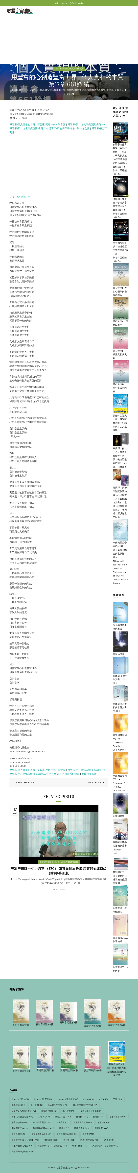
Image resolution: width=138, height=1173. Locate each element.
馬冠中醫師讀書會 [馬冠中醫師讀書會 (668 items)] (23, 1151)
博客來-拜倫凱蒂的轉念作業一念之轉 (69, 128)
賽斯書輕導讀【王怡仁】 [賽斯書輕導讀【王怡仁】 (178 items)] (25, 1140)
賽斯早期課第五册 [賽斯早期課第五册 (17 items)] (41, 1134)
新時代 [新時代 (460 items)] (82, 1117)
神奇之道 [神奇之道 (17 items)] (62, 1122)
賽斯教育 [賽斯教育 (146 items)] (101, 1128)
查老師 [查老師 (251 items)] (98, 1117)
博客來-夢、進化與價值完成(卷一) (86, 124)
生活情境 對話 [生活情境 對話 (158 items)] (42, 1122)
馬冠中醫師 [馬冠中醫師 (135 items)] (79, 1146)
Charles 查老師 (61, 68)
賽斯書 (110, 89)
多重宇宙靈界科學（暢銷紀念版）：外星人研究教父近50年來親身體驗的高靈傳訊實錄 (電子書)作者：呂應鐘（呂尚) (121, 153)
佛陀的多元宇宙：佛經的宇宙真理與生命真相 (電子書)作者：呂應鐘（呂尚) (121, 202)
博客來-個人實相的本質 (22, 124)
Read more (59, 889)
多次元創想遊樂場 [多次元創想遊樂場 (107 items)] (91, 1111)
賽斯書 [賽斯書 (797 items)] (88, 1134)
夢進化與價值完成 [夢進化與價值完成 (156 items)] (22, 1117)
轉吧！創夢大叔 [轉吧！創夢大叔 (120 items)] (89, 1140)
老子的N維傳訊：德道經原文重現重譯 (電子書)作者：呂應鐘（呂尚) (121, 246)
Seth (45, 89)
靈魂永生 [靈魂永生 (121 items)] (60, 1146)
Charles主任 (36, 89)
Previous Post (25, 782)
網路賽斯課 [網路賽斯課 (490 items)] (20, 1128)
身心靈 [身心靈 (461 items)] (69, 1140)
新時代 (70, 89)
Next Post (94, 782)
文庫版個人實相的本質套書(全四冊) (121, 702)
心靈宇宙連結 (63, 1167)
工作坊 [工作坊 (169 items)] (44, 1117)
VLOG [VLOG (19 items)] (103, 1099)
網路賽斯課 (80, 89)
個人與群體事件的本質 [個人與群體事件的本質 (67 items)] (85, 1105)
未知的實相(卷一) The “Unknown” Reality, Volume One (121, 736)
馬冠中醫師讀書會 (70, 862)
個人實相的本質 (76, 68)
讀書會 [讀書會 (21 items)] (64, 1128)
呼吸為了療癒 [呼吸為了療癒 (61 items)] (49, 1111)
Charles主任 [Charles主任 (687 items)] (20, 1099)
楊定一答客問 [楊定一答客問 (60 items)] (118, 1117)
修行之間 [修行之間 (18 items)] (37, 1105)
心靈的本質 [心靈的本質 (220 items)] (63, 1117)
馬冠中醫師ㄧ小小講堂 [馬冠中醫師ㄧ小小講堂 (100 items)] (105, 1146)
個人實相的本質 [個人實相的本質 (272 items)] (58, 1105)
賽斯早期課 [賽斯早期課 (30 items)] (19, 1134)
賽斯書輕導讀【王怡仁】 (50, 862)
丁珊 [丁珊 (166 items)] (117, 1099)
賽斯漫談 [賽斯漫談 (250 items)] (51, 1140)
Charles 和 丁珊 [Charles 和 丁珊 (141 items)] (43, 1099)
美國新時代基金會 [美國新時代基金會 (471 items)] (43, 1128)
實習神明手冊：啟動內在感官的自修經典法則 (121, 871)
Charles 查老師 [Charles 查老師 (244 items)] (68, 1099)
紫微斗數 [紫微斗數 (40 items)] (104, 1122)
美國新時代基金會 (96, 89)
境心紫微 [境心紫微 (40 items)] (69, 1111)
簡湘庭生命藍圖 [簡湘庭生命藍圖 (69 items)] (82, 1122)
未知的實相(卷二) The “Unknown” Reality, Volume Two (121, 776)
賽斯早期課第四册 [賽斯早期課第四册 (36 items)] (67, 1134)
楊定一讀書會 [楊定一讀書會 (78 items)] (20, 1122)
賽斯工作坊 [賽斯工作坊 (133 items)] (82, 1128)
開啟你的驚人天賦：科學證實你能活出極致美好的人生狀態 (121, 417)
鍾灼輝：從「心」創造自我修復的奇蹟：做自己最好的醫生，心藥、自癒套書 (121, 453)
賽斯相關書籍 (89, 773)
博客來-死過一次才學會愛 (51, 124)
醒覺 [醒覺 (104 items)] (109, 1140)
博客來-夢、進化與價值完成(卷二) (28, 128)
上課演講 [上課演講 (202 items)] (18, 1105)
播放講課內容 (23, 196)
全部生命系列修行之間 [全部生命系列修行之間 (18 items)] (24, 1111)
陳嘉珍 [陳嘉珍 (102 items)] (43, 1146)
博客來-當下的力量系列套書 (64, 773)
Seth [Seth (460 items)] (88, 1099)
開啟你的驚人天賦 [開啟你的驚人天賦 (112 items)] (22, 1146)
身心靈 (118, 89)
